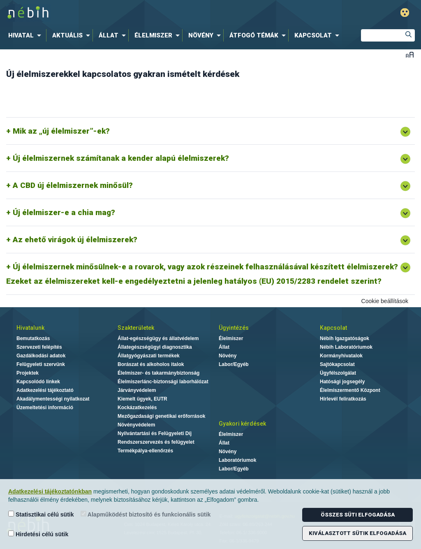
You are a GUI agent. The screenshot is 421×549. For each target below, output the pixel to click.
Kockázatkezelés (137, 407)
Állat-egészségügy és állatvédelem (158, 338)
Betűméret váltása (410, 54)
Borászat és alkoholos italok (151, 364)
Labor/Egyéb (234, 364)
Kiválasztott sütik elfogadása (357, 533)
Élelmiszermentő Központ (350, 390)
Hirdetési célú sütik (38, 533)
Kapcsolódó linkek (38, 382)
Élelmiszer (231, 338)
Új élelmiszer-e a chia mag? (64, 212)
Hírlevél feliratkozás (343, 399)
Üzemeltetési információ (44, 407)
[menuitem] (26, 35)
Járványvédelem (137, 390)
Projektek (27, 373)
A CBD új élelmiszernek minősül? (73, 185)
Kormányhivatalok (341, 356)
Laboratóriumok (237, 460)
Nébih (125, 13)
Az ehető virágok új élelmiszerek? (75, 239)
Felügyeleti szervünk (40, 364)
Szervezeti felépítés (39, 347)
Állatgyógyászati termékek (149, 356)
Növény (227, 356)
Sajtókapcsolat (337, 364)
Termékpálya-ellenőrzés (145, 451)
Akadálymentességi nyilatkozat (52, 399)
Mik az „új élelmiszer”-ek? (61, 131)
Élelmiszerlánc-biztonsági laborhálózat (163, 382)
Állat (224, 347)
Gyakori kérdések (242, 423)
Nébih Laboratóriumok (346, 347)
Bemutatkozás (33, 338)
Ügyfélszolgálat (338, 373)
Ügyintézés (234, 327)
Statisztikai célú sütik (41, 514)
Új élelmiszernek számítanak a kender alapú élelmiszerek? (121, 158)
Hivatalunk (30, 327)
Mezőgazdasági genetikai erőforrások (161, 416)
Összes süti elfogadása (358, 515)
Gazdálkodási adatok (40, 356)
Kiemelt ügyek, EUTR (142, 399)
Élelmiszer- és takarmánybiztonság (158, 373)
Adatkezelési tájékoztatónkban (50, 491)
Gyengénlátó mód (404, 12)
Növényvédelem (136, 425)
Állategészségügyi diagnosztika (155, 347)
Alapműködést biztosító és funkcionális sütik (146, 514)
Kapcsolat (333, 327)
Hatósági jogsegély (342, 382)
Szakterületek (136, 327)
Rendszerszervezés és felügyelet (156, 442)
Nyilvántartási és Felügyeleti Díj (155, 433)
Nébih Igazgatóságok (344, 338)
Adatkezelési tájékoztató (45, 390)
